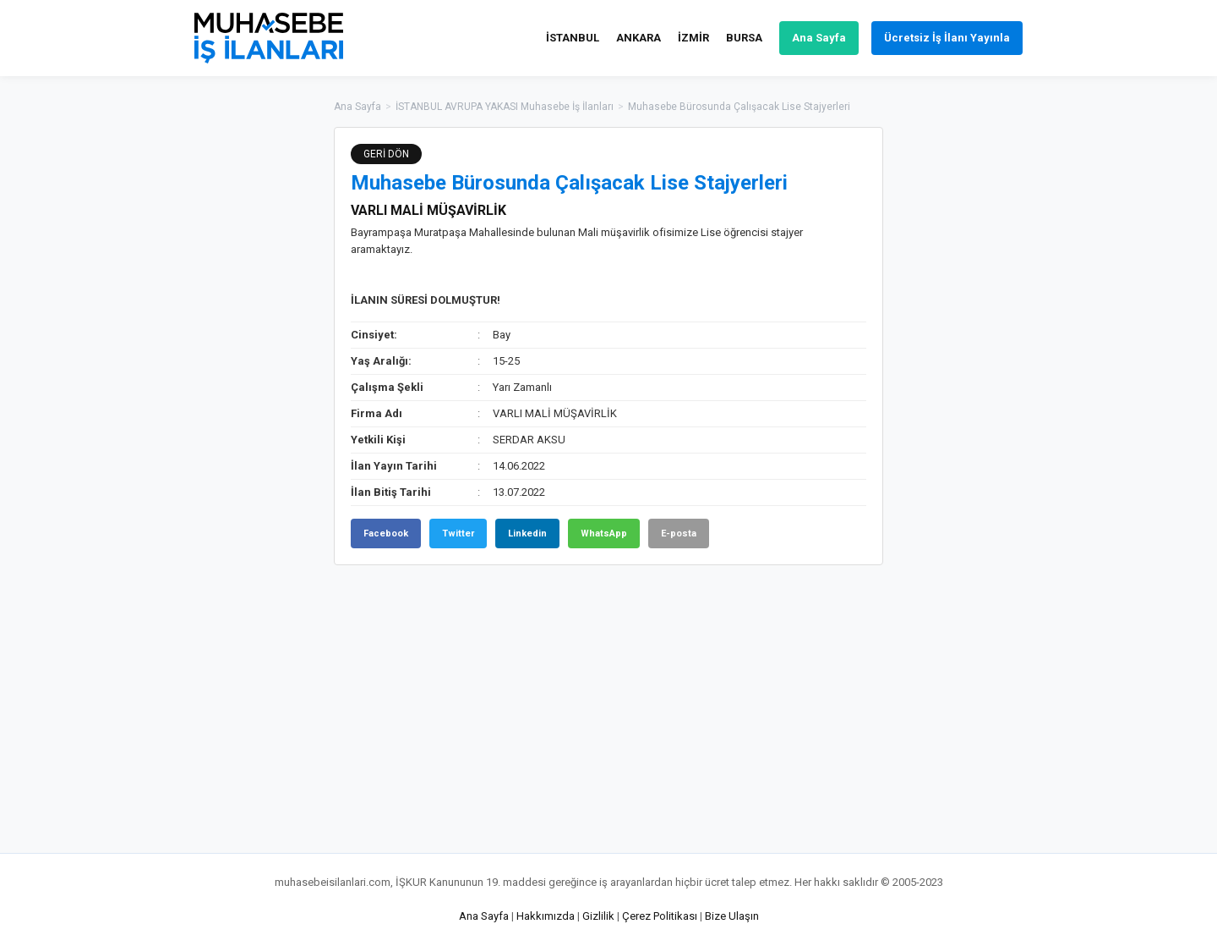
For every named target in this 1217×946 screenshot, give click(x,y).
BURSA (744, 37)
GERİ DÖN (386, 154)
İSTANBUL (572, 37)
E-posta (678, 533)
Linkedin (527, 533)
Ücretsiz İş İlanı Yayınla (947, 37)
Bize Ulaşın (732, 916)
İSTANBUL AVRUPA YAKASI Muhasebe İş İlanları (505, 107)
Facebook (385, 533)
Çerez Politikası (659, 916)
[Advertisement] (967, 381)
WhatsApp (604, 533)
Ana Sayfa (819, 37)
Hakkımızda (545, 916)
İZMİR (693, 37)
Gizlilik (598, 916)
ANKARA (638, 37)
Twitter (458, 533)
